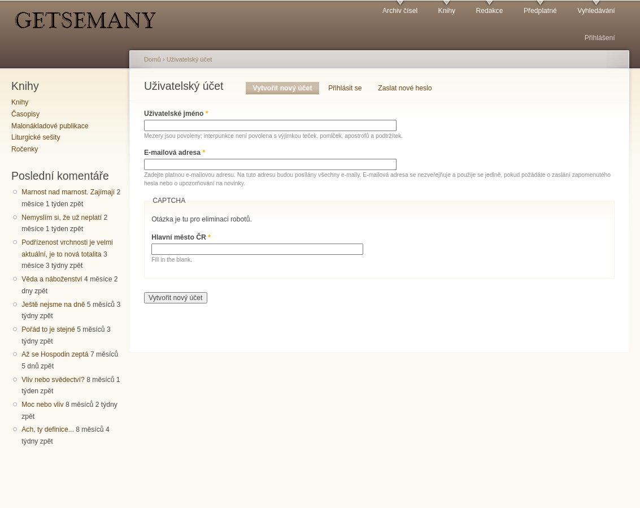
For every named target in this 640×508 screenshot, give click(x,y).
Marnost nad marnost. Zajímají (68, 192)
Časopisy (25, 114)
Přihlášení (600, 38)
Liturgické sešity (35, 137)
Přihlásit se (345, 88)
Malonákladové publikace (50, 126)
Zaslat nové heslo (405, 88)
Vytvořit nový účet (286, 88)
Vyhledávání (596, 11)
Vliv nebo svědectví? (53, 380)
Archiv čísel (399, 11)
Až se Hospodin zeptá (54, 354)
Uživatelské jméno (176, 114)
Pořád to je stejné (48, 329)
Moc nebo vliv (42, 405)
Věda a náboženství (51, 279)
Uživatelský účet (189, 59)
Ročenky (24, 149)
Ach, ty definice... (47, 429)
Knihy (446, 11)
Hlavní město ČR (181, 237)
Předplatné (540, 11)
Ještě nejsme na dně (53, 305)
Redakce (489, 11)
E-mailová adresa (174, 153)
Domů (152, 59)
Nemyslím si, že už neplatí (61, 218)
